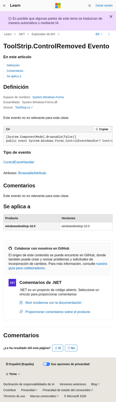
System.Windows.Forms (48, 97)
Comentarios (15, 70)
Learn (8, 34)
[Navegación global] (4, 5)
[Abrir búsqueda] (90, 5)
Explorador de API (43, 34)
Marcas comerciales (43, 396)
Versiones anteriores (72, 384)
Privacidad (28, 390)
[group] (58, 139)
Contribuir (9, 390)
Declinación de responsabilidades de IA (28, 384)
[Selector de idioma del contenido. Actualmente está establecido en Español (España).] (19, 364)
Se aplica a (14, 76)
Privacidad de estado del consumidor (67, 390)
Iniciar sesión (104, 5)
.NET (21, 34)
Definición (13, 65)
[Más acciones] (109, 34)
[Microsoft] (58, 5)
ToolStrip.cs (22, 107)
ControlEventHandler (18, 162)
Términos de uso (14, 396)
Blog (94, 384)
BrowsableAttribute (32, 173)
